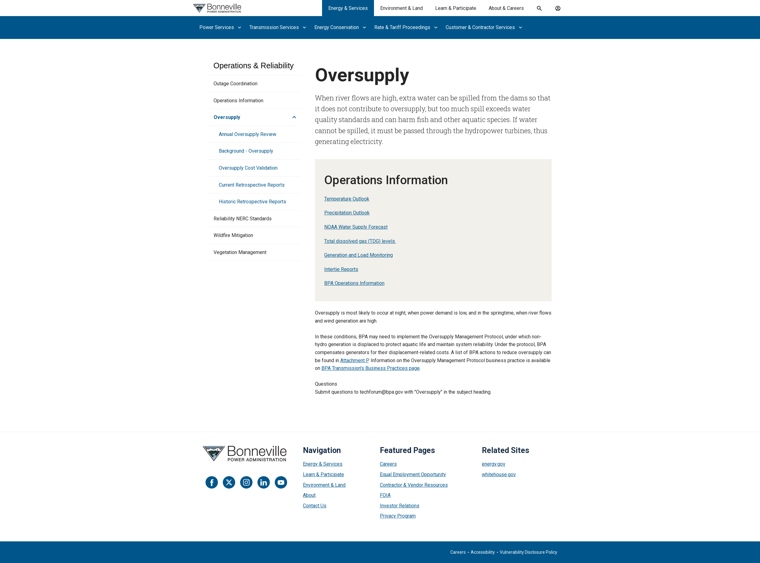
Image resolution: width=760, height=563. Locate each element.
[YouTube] (281, 482)
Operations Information (238, 101)
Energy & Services (322, 464)
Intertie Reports (341, 269)
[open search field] (539, 8)
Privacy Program (398, 516)
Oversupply (227, 117)
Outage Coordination (235, 84)
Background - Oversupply (246, 151)
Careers (388, 464)
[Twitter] (229, 482)
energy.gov (493, 464)
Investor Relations (399, 506)
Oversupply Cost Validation (248, 168)
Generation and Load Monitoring (358, 255)
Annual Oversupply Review (247, 134)
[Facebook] (211, 482)
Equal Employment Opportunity (413, 474)
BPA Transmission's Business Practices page (370, 368)
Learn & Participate (323, 474)
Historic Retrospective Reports (252, 202)
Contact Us (314, 506)
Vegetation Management (240, 252)
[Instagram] (246, 482)
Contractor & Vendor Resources (414, 485)
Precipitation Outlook (347, 213)
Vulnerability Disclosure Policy (528, 552)
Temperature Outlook (346, 199)
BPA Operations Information (354, 283)
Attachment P (354, 360)
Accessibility (483, 552)
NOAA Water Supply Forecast (356, 227)
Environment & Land (324, 485)
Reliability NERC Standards (243, 219)
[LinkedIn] (263, 482)
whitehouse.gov (499, 474)
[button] (292, 117)
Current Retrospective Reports (252, 185)
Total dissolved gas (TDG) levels (360, 241)
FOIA (385, 495)
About (309, 495)
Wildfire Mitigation (233, 235)
